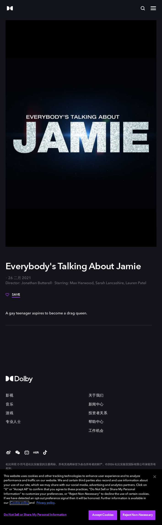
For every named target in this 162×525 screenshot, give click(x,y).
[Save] (12, 296)
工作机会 (96, 431)
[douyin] (45, 453)
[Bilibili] (27, 453)
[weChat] (17, 453)
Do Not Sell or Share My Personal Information (35, 514)
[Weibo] (8, 453)
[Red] (36, 453)
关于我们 (96, 395)
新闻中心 (96, 404)
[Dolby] (9, 8)
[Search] (142, 8)
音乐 (9, 404)
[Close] (155, 477)
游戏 (9, 413)
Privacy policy (45, 502)
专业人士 (13, 422)
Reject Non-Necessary (138, 515)
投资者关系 (98, 413)
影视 (9, 395)
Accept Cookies (102, 515)
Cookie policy (19, 502)
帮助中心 (96, 422)
